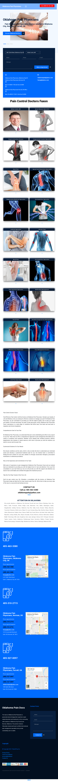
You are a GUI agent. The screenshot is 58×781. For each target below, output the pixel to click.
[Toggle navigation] (26, 6)
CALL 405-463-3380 (48, 6)
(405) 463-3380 (8, 572)
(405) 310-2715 (8, 627)
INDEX (29, 780)
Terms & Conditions (7, 754)
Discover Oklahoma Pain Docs (15, 33)
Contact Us (40, 735)
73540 (29, 494)
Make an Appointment (44, 67)
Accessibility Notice (7, 756)
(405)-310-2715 (8, 622)
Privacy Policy (5, 752)
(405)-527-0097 (8, 677)
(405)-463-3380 (8, 567)
